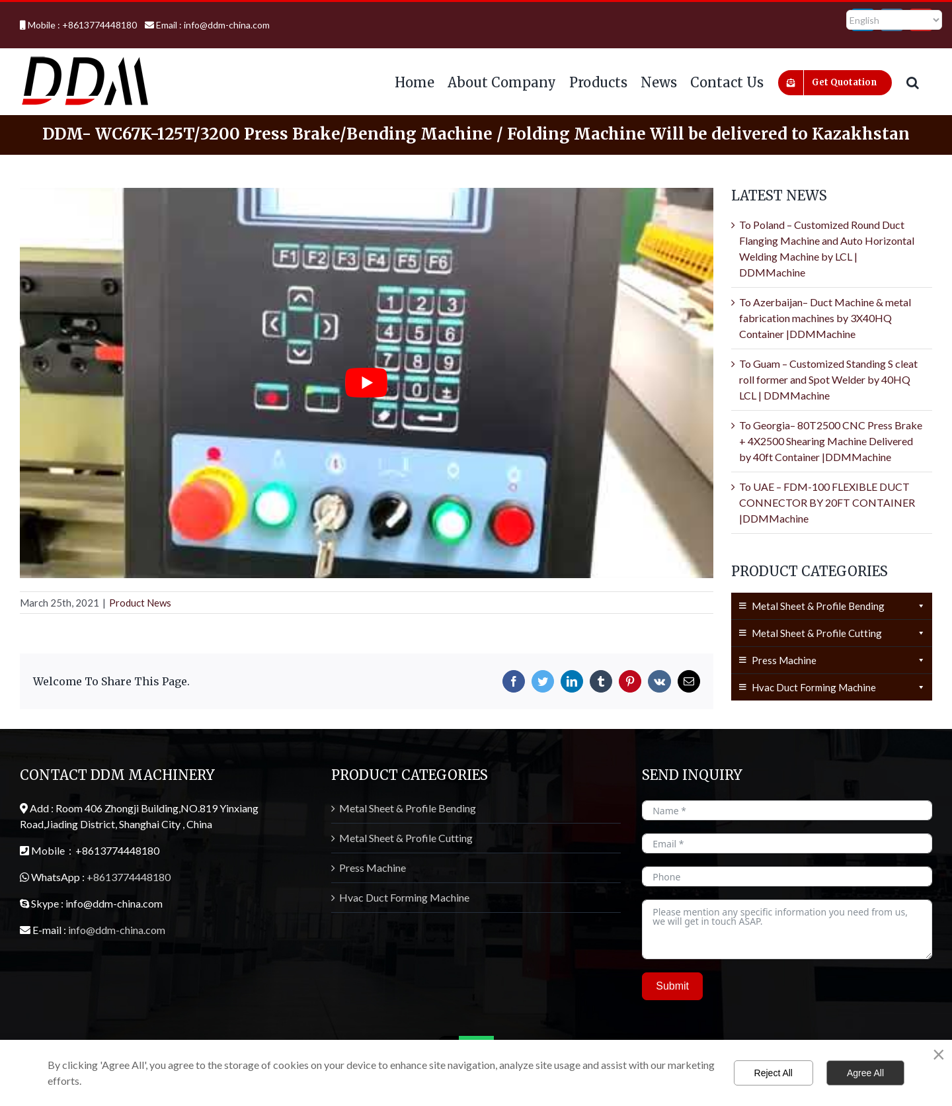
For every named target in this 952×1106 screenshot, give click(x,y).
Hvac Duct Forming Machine (839, 687)
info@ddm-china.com (227, 24)
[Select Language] (894, 20)
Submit (672, 986)
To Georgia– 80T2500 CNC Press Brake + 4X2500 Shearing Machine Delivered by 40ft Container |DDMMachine (830, 441)
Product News (140, 603)
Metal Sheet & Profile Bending (839, 606)
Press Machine (839, 660)
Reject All (773, 1073)
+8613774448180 (129, 877)
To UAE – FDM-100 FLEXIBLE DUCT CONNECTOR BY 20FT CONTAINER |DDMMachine (827, 502)
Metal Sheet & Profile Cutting (839, 633)
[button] (912, 81)
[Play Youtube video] (366, 383)
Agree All (865, 1073)
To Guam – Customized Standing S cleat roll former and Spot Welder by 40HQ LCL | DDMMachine (828, 379)
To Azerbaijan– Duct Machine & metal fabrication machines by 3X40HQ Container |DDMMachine (825, 318)
